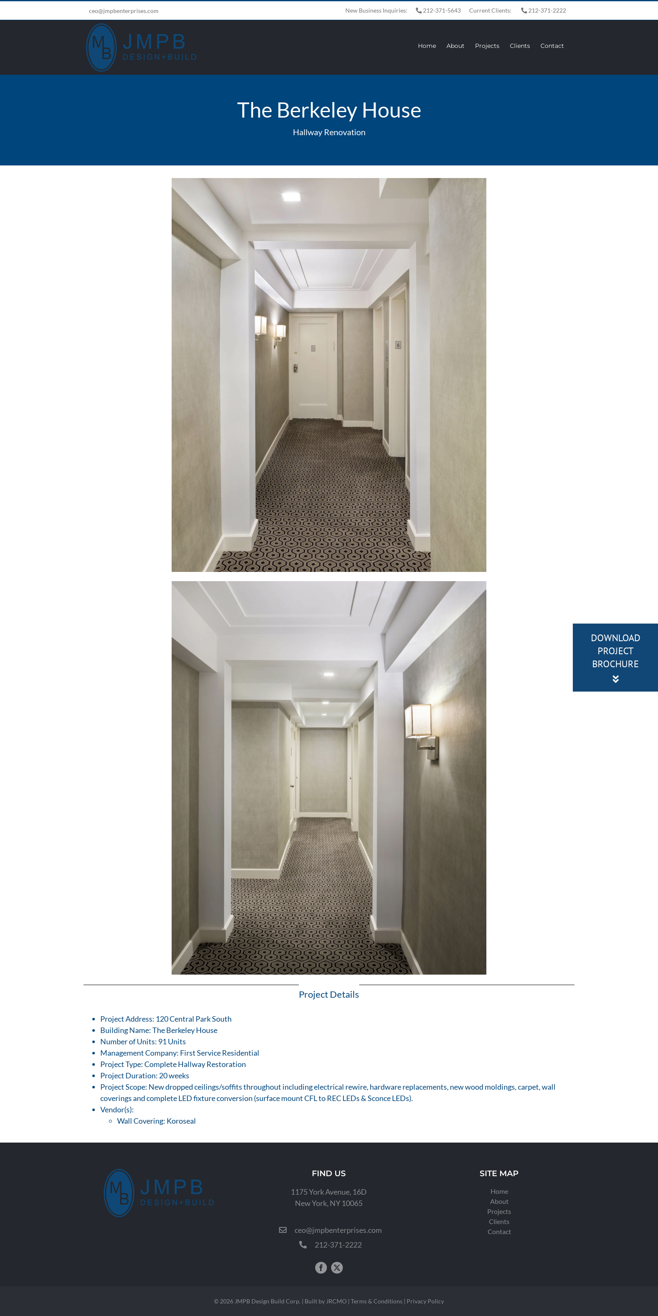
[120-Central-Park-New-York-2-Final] (329, 585)
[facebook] (321, 1268)
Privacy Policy (425, 1301)
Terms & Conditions (376, 1301)
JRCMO (336, 1301)
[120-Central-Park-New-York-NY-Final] (329, 181)
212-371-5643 (438, 10)
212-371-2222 (543, 10)
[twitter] (337, 1268)
